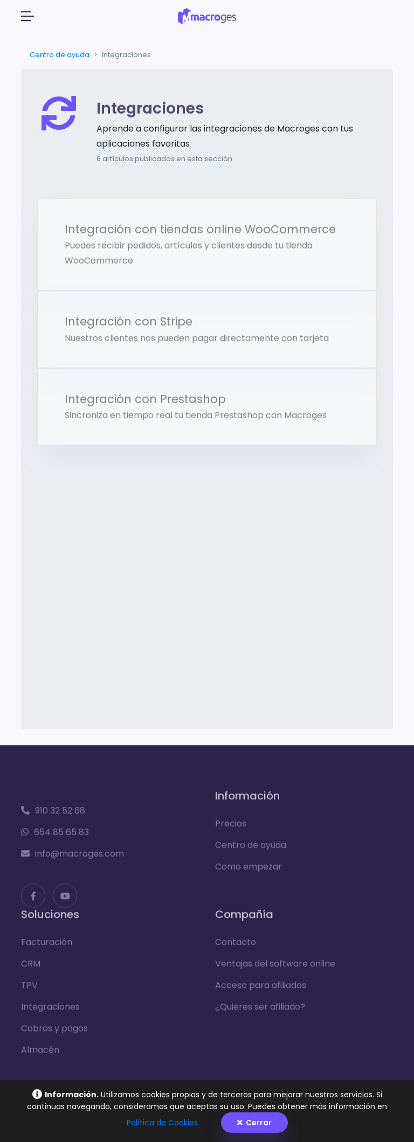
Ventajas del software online (275, 967)
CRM (30, 967)
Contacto (235, 945)
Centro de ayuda (59, 54)
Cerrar (254, 1122)
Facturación (46, 945)
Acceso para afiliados (260, 988)
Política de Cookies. (163, 1122)
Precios (230, 827)
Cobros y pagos (54, 1032)
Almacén (40, 1053)
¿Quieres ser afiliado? (260, 1010)
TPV (29, 988)
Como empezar (248, 870)
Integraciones (50, 1010)
